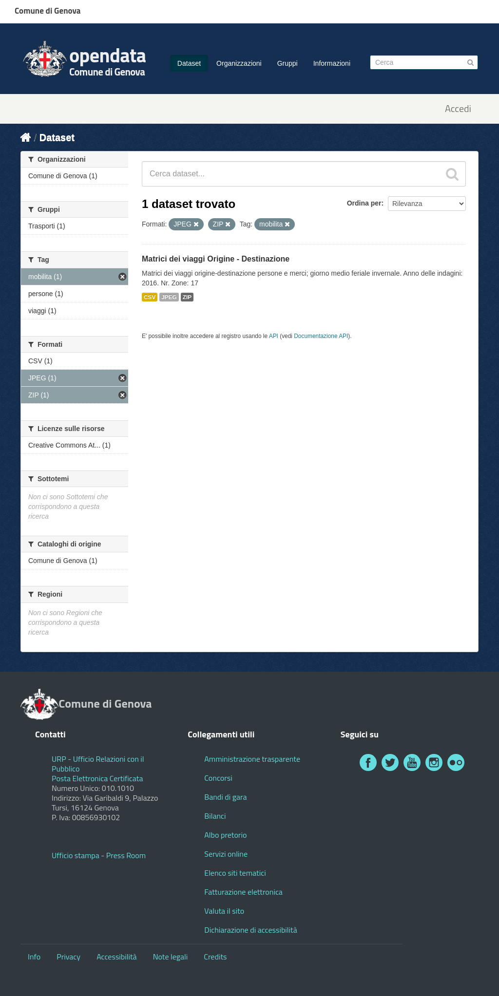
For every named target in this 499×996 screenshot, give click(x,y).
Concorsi (218, 778)
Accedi (458, 109)
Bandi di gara (225, 797)
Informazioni (331, 63)
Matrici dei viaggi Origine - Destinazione (215, 259)
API (273, 336)
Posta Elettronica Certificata (97, 778)
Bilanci (215, 816)
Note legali (170, 956)
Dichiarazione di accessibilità (250, 930)
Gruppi (287, 63)
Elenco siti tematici (235, 873)
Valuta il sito (224, 911)
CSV (149, 297)
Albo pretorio (225, 835)
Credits (215, 956)
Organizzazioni (239, 63)
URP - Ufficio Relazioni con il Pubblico (98, 763)
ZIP (187, 297)
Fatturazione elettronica (243, 892)
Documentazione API (321, 336)
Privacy (68, 956)
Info (34, 956)
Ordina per (364, 203)
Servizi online (226, 854)
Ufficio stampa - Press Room (99, 855)
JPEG (169, 297)
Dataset (189, 63)
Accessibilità (116, 956)
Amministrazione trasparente (252, 759)
